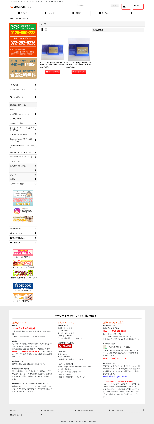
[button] (131, 13)
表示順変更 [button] (98, 30)
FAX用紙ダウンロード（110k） (120, 347)
